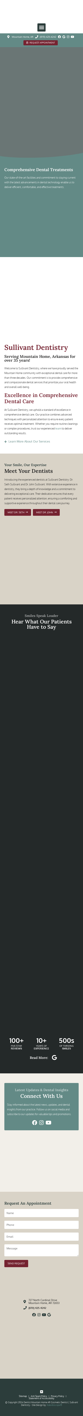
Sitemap (23, 1396)
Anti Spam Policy (39, 1396)
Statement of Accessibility (41, 1398)
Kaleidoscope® (54, 1405)
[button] (41, 27)
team (58, 428)
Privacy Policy (57, 1396)
